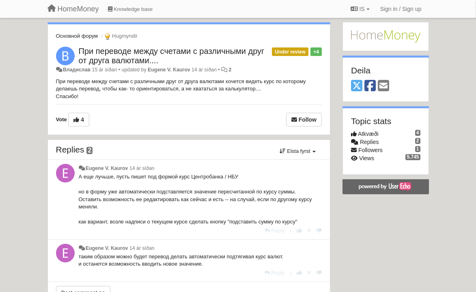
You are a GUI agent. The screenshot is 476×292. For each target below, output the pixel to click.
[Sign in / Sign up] (401, 9)
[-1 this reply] (319, 231)
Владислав (76, 70)
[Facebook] (370, 86)
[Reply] (275, 231)
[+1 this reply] (299, 231)
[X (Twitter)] (356, 86)
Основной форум (77, 36)
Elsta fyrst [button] (298, 151)
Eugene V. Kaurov (169, 70)
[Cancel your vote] (309, 231)
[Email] (383, 86)
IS (360, 9)
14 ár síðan (142, 168)
